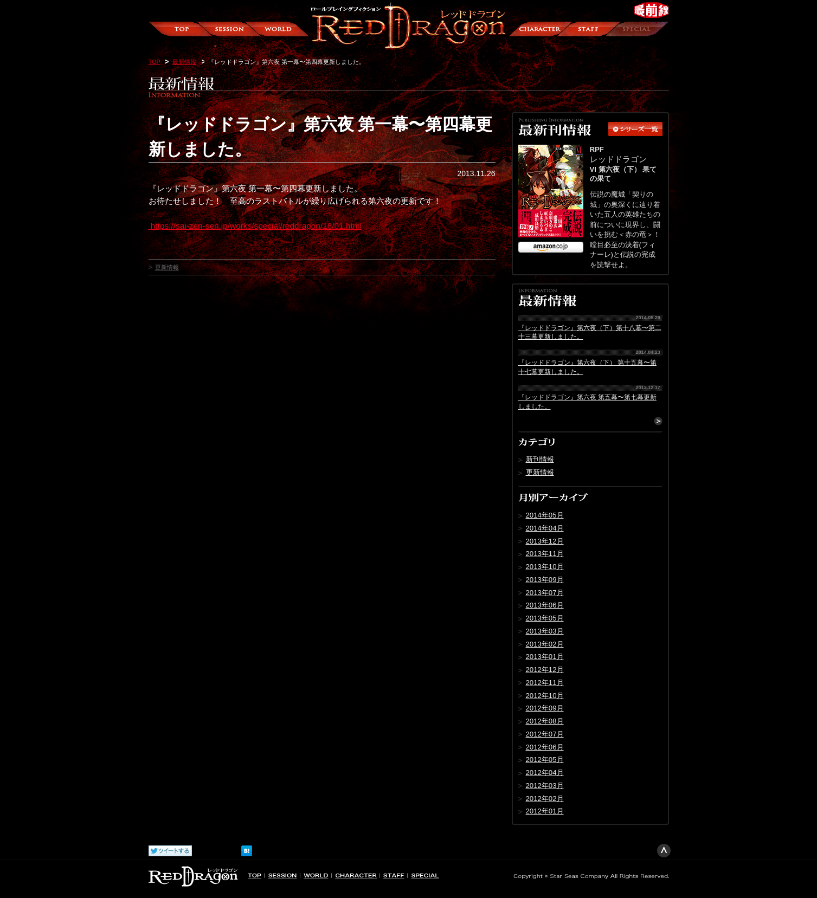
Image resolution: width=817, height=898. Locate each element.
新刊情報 (540, 459)
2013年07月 (545, 593)
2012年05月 (545, 759)
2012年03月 (545, 785)
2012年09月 (545, 708)
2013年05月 (545, 618)
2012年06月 (545, 747)
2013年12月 (545, 541)
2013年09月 (545, 580)
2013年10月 (545, 567)
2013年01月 (545, 656)
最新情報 (184, 62)
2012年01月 (545, 811)
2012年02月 (545, 798)
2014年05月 (545, 515)
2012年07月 (545, 734)
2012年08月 (545, 721)
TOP (154, 62)
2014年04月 (545, 528)
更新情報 (167, 267)
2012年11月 (545, 683)
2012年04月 (545, 772)
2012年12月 (545, 670)
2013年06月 (545, 605)
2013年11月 (545, 554)
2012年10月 (545, 696)
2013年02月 (545, 644)
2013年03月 (545, 631)
